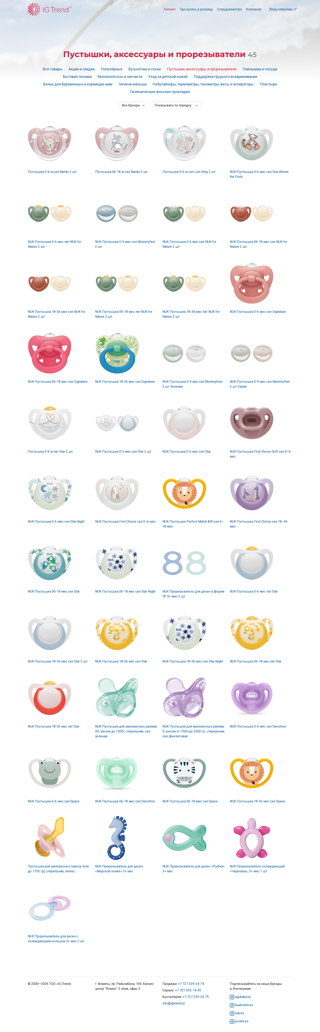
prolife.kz (239, 1021)
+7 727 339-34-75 (196, 997)
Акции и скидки (82, 69)
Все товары (52, 69)
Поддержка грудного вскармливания (225, 76)
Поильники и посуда (260, 69)
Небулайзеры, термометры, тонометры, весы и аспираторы (203, 84)
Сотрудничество (229, 9)
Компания (253, 9)
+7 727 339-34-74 (191, 984)
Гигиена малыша (133, 84)
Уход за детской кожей (168, 76)
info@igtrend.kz (173, 1003)
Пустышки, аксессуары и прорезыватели (202, 69)
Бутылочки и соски (145, 69)
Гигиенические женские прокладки (160, 92)
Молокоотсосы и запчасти (120, 76)
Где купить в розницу (196, 9)
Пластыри (268, 84)
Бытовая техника (77, 76)
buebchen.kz (241, 1005)
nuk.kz (237, 1013)
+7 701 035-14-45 (188, 990)
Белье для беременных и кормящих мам (77, 84)
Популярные (111, 69)
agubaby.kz (240, 997)
